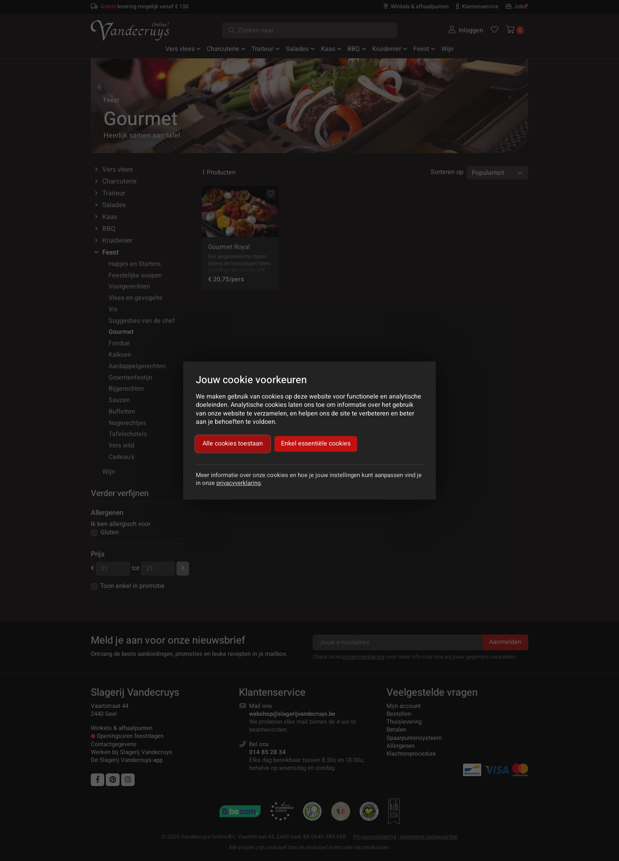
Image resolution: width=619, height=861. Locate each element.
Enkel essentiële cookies (316, 443)
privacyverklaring (238, 483)
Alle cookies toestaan (233, 443)
